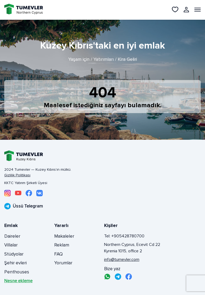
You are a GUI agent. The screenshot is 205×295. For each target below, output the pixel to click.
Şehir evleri (15, 263)
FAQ (58, 254)
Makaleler (64, 236)
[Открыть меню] (197, 9)
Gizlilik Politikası (17, 175)
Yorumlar (63, 263)
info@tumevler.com (121, 259)
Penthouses (16, 272)
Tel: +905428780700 (124, 236)
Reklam (61, 245)
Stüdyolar (13, 254)
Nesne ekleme (18, 281)
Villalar (11, 245)
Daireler (12, 236)
